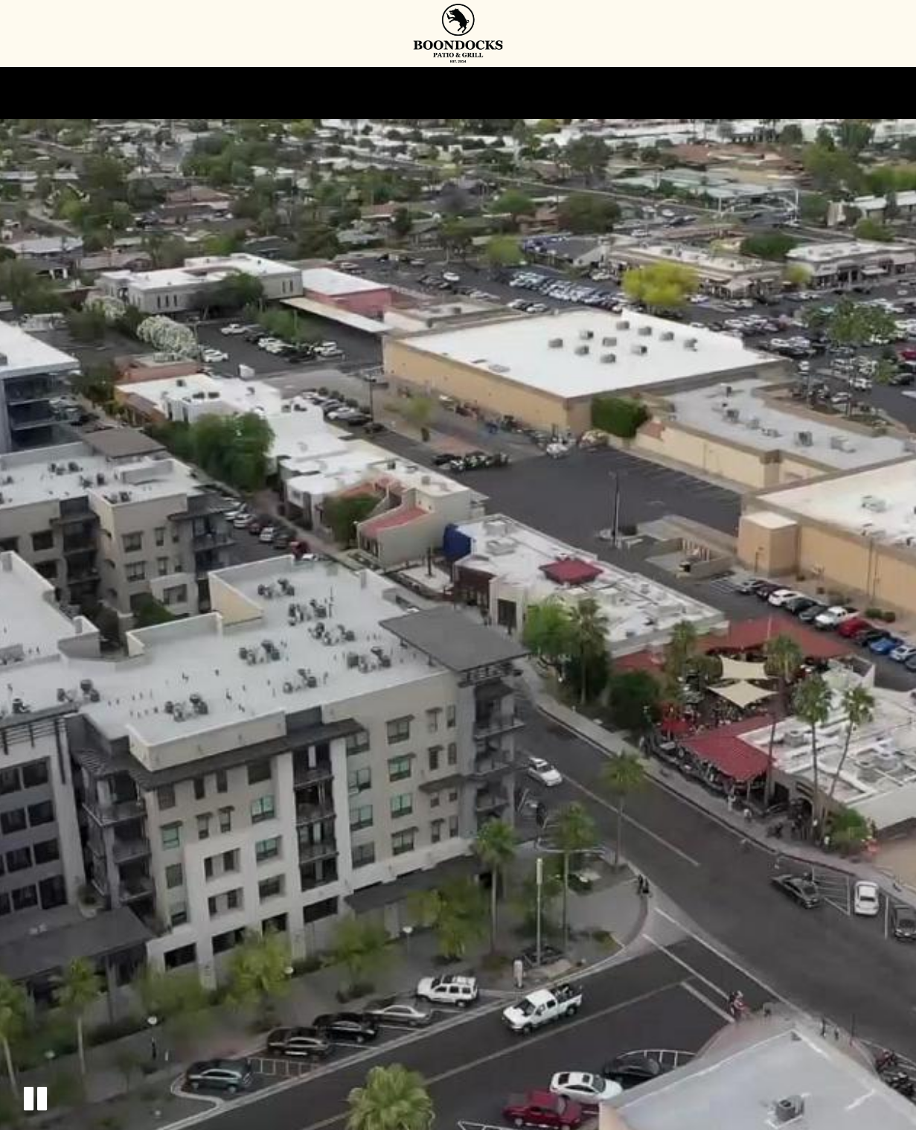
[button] (35, 1098)
